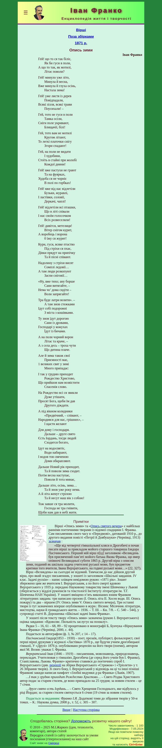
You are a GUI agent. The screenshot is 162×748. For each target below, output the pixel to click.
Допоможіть (81, 721)
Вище (66, 710)
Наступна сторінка (86, 710)
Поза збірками (81, 36)
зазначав (55, 541)
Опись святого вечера (106, 526)
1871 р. (81, 43)
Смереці (53, 743)
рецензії (55, 665)
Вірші (81, 30)
